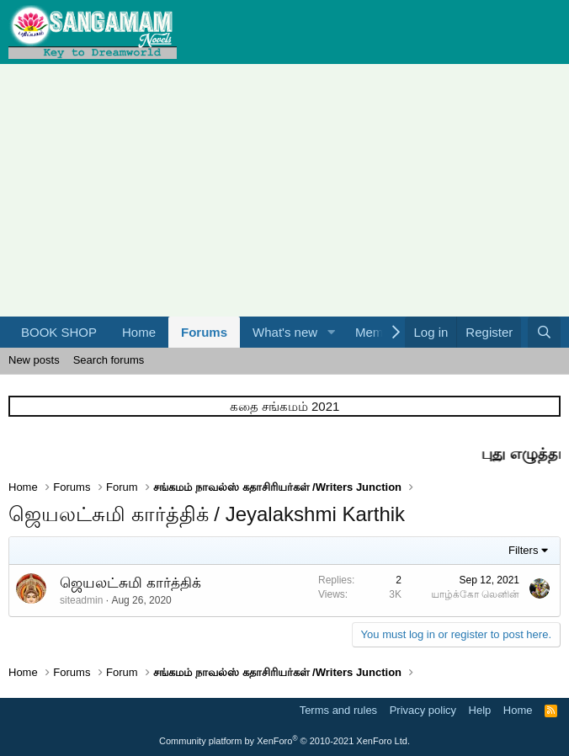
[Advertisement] (284, 190)
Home (139, 332)
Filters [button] (523, 550)
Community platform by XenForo (284, 741)
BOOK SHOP (59, 332)
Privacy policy (423, 710)
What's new (285, 332)
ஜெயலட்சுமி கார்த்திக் (130, 583)
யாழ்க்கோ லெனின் (475, 594)
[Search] (544, 332)
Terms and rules (338, 710)
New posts (34, 360)
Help (480, 710)
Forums (204, 332)
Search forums (109, 360)
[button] (331, 332)
